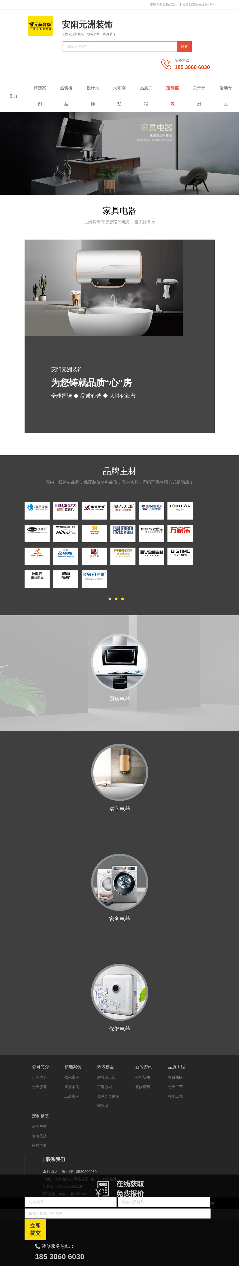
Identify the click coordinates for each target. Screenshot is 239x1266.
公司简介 (40, 1067)
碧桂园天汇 (106, 1077)
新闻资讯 (143, 1067)
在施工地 (175, 1096)
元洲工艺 (175, 1087)
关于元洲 (201, 96)
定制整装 (175, 96)
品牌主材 (39, 1126)
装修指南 (142, 1087)
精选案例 (42, 96)
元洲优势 (39, 1077)
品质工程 (148, 96)
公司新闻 (142, 1077)
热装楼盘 (66, 96)
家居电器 (39, 1145)
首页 (13, 96)
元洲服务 (39, 1087)
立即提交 (35, 1229)
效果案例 (71, 1077)
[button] (110, 599)
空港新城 (104, 1087)
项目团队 (175, 1077)
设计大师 (93, 96)
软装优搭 (39, 1136)
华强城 (102, 1106)
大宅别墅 (119, 96)
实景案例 (71, 1087)
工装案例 (71, 1096)
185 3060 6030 (192, 67)
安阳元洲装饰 (87, 24)
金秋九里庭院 (108, 1096)
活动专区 (225, 96)
